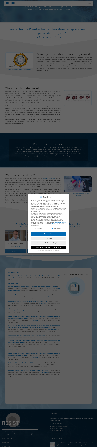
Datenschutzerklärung (60, 222)
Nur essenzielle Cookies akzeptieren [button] (48, 243)
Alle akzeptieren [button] (48, 234)
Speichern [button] (48, 238)
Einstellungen (54, 223)
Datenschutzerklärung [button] (49, 250)
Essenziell (38, 228)
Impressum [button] (57, 250)
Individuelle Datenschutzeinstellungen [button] (48, 247)
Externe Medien (56, 228)
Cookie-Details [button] (41, 250)
